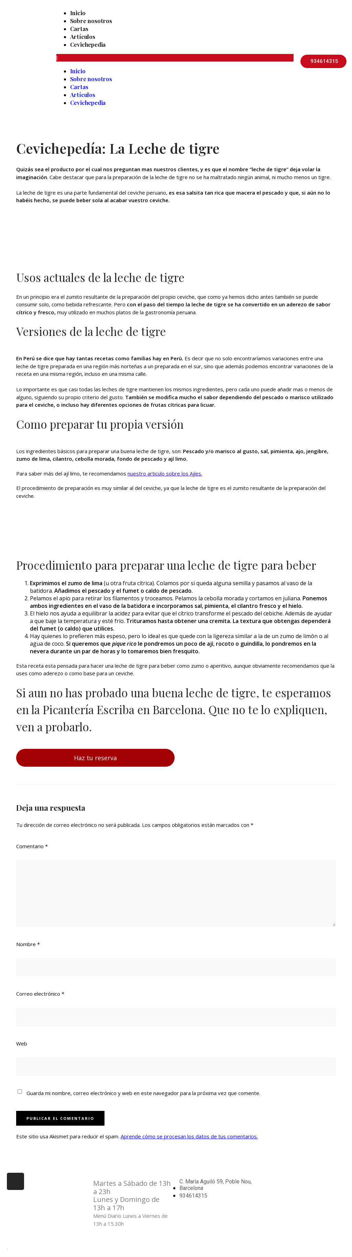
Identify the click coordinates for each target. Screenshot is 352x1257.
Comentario (32, 846)
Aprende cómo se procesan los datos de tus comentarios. (189, 1136)
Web (21, 1043)
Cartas (79, 28)
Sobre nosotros (91, 20)
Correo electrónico (40, 993)
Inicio (78, 13)
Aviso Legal (279, 1183)
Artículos (82, 36)
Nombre (28, 944)
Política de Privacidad (291, 1198)
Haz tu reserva (95, 758)
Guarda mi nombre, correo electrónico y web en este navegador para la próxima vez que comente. (143, 1093)
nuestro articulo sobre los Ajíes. (165, 473)
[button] (175, 58)
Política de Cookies (288, 1212)
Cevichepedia (88, 44)
